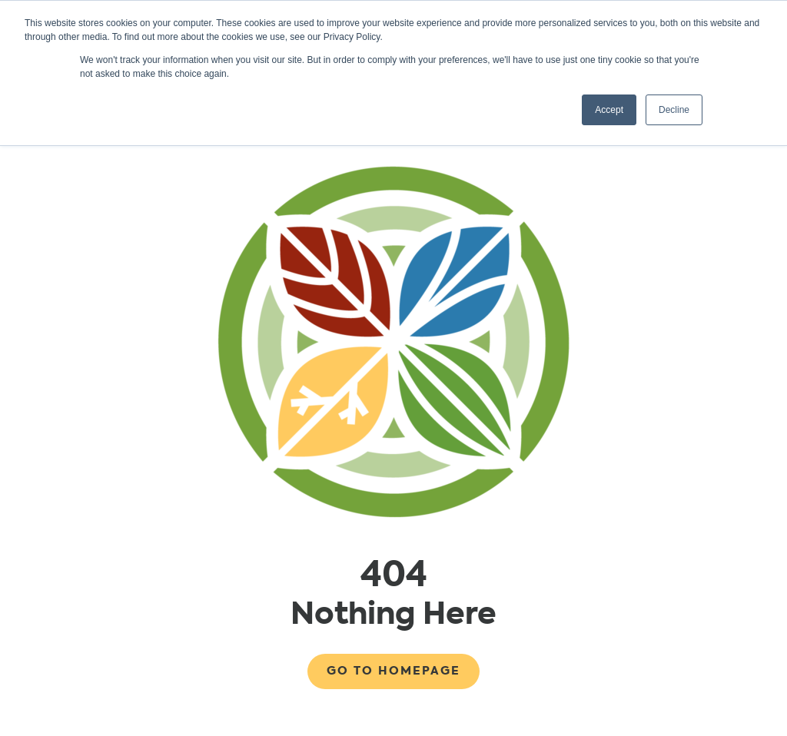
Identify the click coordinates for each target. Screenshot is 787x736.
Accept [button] (609, 109)
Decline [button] (674, 109)
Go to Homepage (393, 670)
